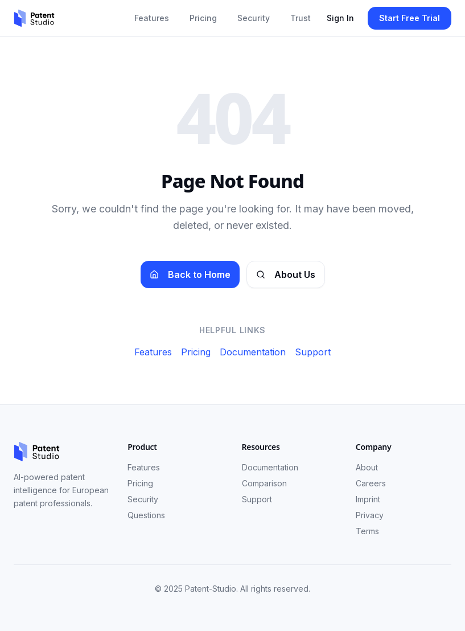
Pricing (203, 18)
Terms (367, 531)
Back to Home (190, 274)
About (367, 467)
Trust (300, 18)
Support (313, 352)
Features (151, 18)
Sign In (340, 18)
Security (253, 18)
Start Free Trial (409, 18)
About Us (285, 274)
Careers (371, 483)
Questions (146, 515)
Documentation (253, 352)
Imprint (368, 499)
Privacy (370, 515)
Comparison (264, 483)
